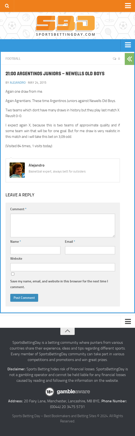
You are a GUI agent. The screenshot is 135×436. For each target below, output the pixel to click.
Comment (18, 209)
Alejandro (18, 82)
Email (70, 242)
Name (15, 242)
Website (16, 259)
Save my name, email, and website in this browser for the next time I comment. (59, 284)
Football (13, 59)
